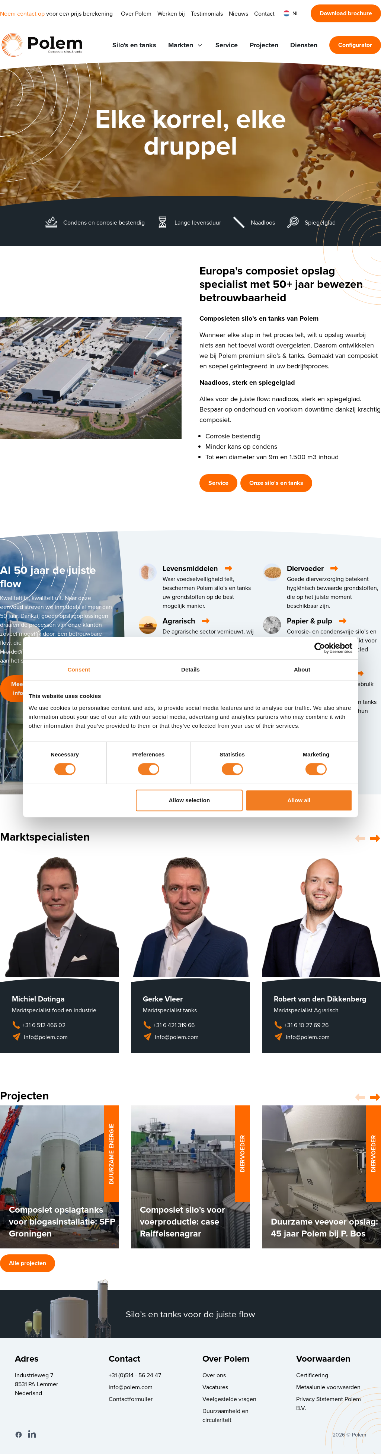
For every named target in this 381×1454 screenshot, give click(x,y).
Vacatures (215, 1387)
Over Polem (136, 13)
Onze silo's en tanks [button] (276, 483)
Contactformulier (131, 1399)
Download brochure (346, 13)
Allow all (299, 800)
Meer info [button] (18, 688)
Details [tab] (190, 669)
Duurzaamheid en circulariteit (225, 1415)
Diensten (303, 45)
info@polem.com (40, 1036)
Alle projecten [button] (27, 1263)
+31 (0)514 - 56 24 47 (135, 1375)
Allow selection (189, 800)
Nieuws (238, 13)
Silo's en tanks (134, 45)
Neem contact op (22, 13)
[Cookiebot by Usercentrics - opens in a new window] (319, 648)
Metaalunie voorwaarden (328, 1387)
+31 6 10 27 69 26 (301, 1024)
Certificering (312, 1375)
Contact (264, 13)
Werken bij (171, 13)
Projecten (264, 45)
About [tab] (302, 669)
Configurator (355, 45)
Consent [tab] (79, 669)
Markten (186, 45)
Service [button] (218, 483)
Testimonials (207, 13)
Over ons (214, 1375)
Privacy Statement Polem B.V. (328, 1403)
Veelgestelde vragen (229, 1399)
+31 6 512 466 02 (38, 1024)
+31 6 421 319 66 (169, 1024)
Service (226, 45)
